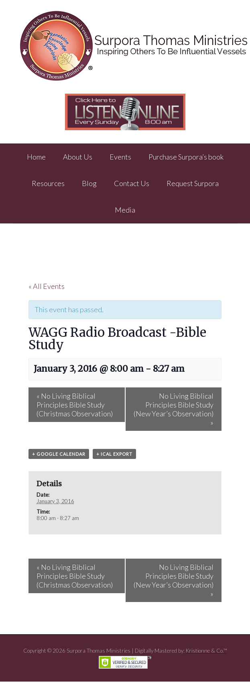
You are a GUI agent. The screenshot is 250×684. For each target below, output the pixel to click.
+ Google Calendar (58, 454)
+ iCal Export (114, 454)
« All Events (46, 286)
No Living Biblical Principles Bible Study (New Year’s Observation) (173, 409)
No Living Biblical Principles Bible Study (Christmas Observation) (75, 404)
